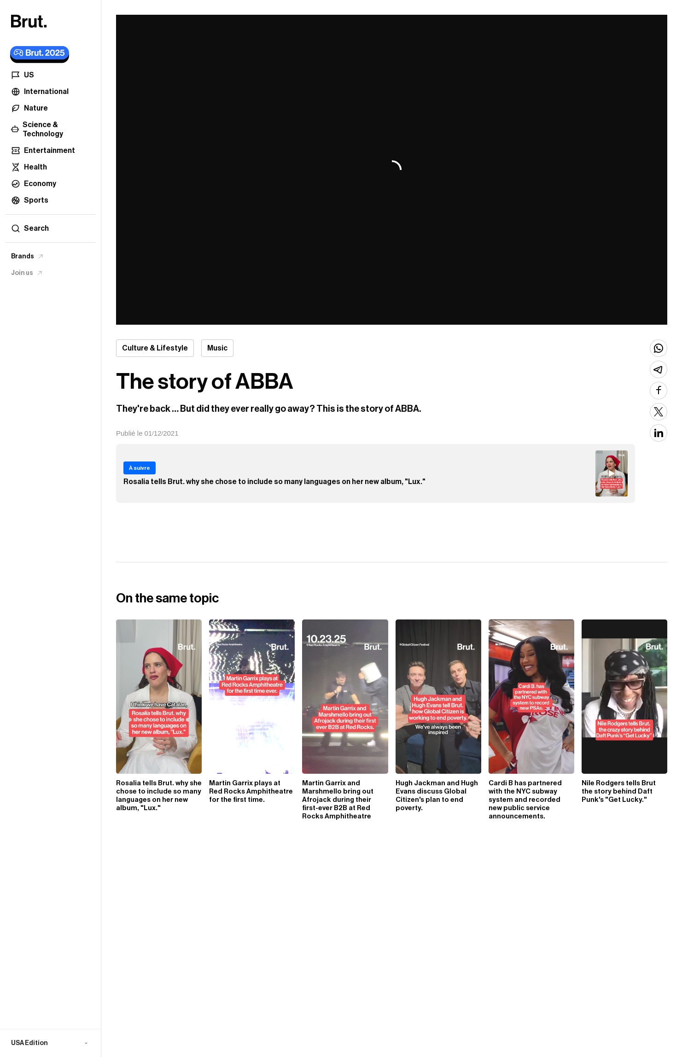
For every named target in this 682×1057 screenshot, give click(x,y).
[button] (50, 1043)
